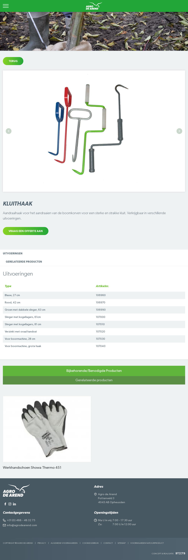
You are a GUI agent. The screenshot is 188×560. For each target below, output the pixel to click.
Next (179, 131)
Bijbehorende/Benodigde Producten (94, 371)
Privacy (42, 543)
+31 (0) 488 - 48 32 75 (21, 520)
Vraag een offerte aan (26, 231)
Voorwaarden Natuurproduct (147, 543)
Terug (13, 61)
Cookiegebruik (90, 543)
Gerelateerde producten (24, 262)
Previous (8, 131)
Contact (108, 543)
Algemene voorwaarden (64, 543)
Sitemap (122, 543)
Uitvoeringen (12, 253)
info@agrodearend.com (22, 525)
